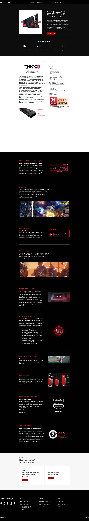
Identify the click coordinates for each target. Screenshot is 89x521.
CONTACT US (41, 506)
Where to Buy (58, 2)
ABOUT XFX (60, 506)
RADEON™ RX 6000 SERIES (25, 504)
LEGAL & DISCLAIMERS (63, 504)
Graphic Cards (48, 2)
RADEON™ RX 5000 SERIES (25, 506)
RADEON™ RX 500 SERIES (25, 507)
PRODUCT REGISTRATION (44, 504)
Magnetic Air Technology (36, 2)
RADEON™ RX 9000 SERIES (25, 501)
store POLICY (61, 501)
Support (66, 2)
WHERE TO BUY (23, 509)
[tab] (34, 62)
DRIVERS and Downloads (45, 501)
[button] (21, 22)
